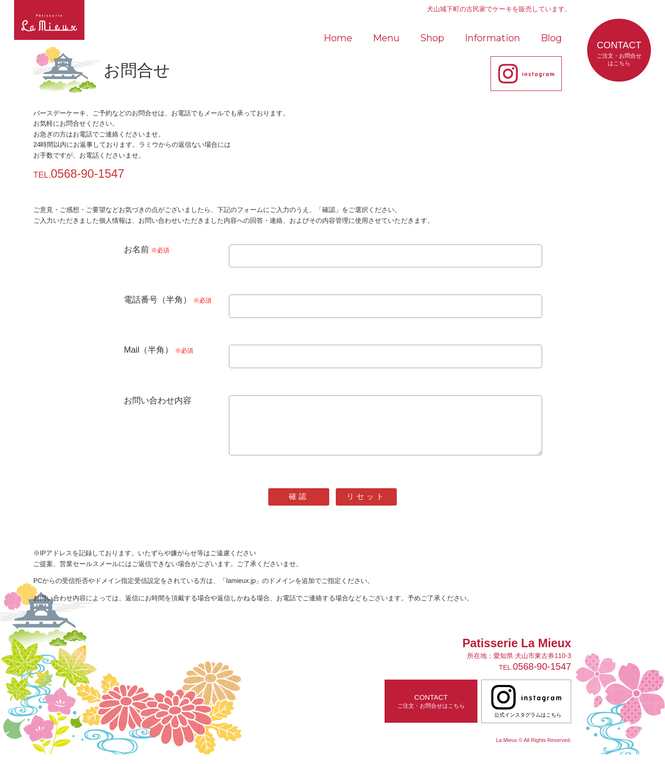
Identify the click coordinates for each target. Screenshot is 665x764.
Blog (551, 38)
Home (338, 38)
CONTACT (619, 54)
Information (492, 38)
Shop (432, 38)
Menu (386, 38)
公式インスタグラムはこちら (526, 710)
